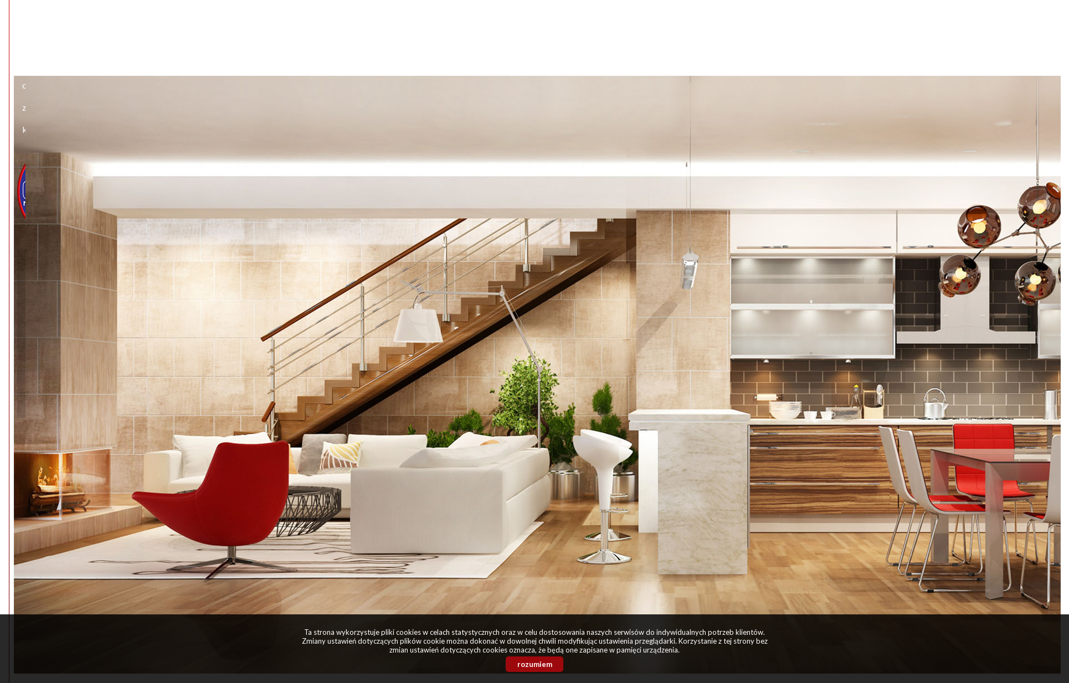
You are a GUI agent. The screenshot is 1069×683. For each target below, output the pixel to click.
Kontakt (600, 29)
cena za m (552, 266)
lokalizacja (388, 166)
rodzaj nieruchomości (412, 229)
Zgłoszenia (552, 29)
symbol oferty (396, 381)
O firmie (470, 29)
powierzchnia (558, 229)
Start (435, 29)
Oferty (509, 29)
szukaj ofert (520, 413)
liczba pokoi (390, 302)
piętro (542, 302)
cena (376, 266)
